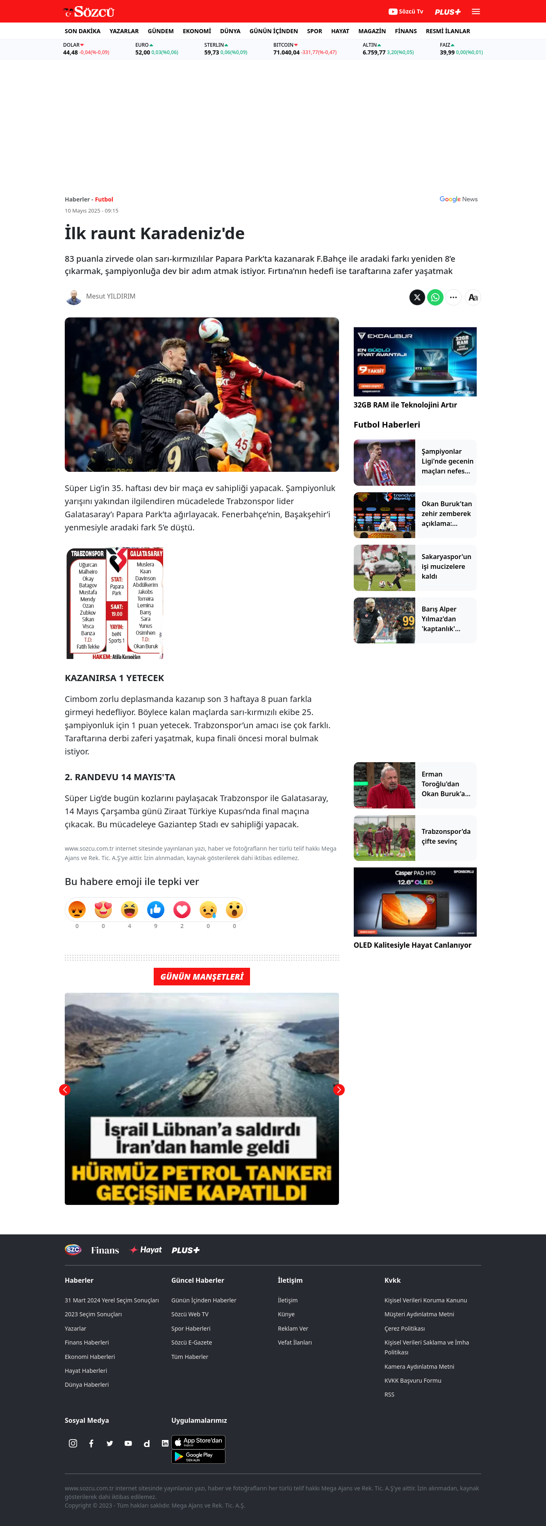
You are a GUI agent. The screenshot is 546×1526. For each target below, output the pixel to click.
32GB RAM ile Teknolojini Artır (405, 405)
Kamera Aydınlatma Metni (419, 1366)
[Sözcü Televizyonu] (73, 1249)
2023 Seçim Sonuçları (93, 1314)
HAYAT (340, 31)
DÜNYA (230, 31)
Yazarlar (75, 1328)
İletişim (290, 1280)
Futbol (104, 199)
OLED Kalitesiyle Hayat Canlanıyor (413, 945)
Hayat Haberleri (86, 1370)
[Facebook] (91, 1443)
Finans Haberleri (87, 1342)
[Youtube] (128, 1443)
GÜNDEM (161, 31)
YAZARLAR (124, 31)
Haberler (79, 1280)
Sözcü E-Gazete (191, 1342)
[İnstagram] (73, 1443)
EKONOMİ (197, 31)
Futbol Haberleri (387, 424)
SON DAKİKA (82, 31)
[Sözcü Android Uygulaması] (198, 1455)
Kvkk (392, 1280)
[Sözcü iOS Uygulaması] (198, 1441)
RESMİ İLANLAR (448, 31)
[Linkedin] (165, 1443)
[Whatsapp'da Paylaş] (435, 297)
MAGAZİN (372, 31)
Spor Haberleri (191, 1328)
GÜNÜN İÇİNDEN (274, 31)
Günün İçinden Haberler (204, 1300)
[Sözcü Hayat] (145, 1250)
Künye (286, 1314)
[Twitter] (110, 1443)
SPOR (314, 31)
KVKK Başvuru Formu (412, 1380)
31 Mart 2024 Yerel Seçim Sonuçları (112, 1300)
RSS (389, 1394)
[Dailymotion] (147, 1443)
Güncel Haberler (197, 1280)
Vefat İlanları (295, 1342)
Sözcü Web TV (190, 1314)
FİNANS (406, 31)
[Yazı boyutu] (473, 297)
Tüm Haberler (189, 1357)
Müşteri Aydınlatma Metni (419, 1314)
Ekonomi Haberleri (90, 1357)
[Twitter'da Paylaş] (417, 297)
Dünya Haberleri (87, 1384)
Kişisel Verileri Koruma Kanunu (425, 1300)
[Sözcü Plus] (186, 1249)
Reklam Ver (293, 1328)
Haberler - (79, 199)
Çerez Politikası (404, 1328)
